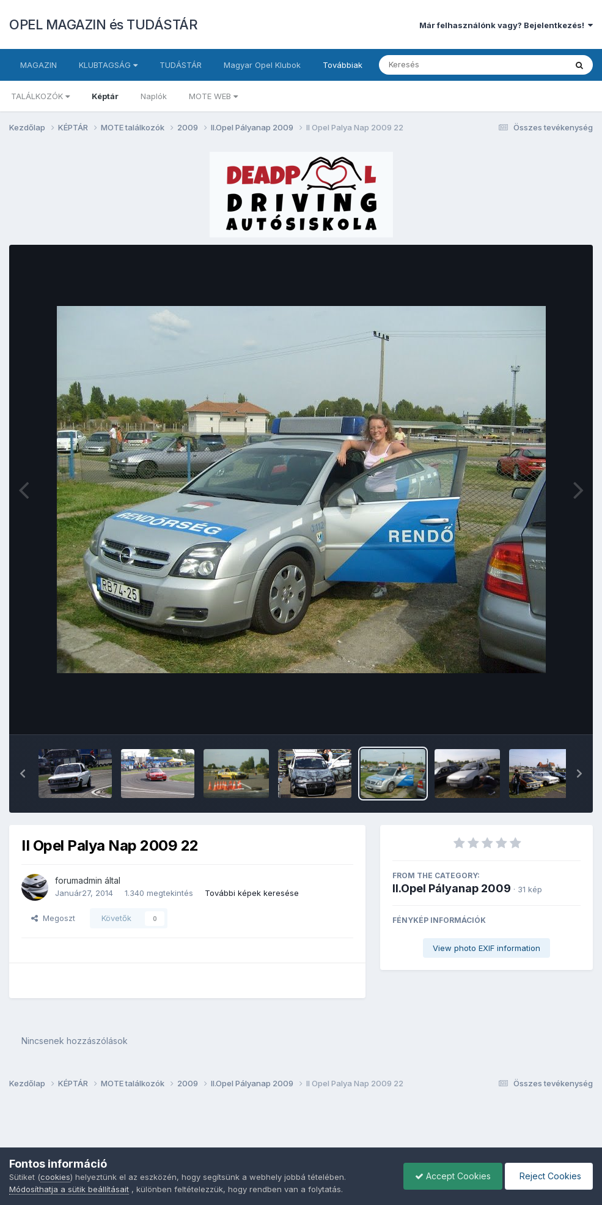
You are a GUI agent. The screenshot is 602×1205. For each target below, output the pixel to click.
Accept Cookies (450, 1176)
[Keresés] (439, 65)
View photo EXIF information (486, 948)
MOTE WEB (213, 96)
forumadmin (78, 880)
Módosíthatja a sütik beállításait (69, 1189)
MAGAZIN (38, 65)
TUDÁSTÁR (181, 65)
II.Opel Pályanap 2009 (451, 888)
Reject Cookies (548, 1176)
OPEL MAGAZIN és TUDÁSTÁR (103, 24)
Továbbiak (342, 65)
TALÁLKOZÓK (40, 96)
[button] (22, 773)
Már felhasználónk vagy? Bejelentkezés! (506, 25)
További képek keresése (252, 893)
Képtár (105, 96)
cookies (55, 1177)
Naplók (154, 96)
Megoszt (53, 918)
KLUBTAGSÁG (108, 65)
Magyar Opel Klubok (262, 65)
